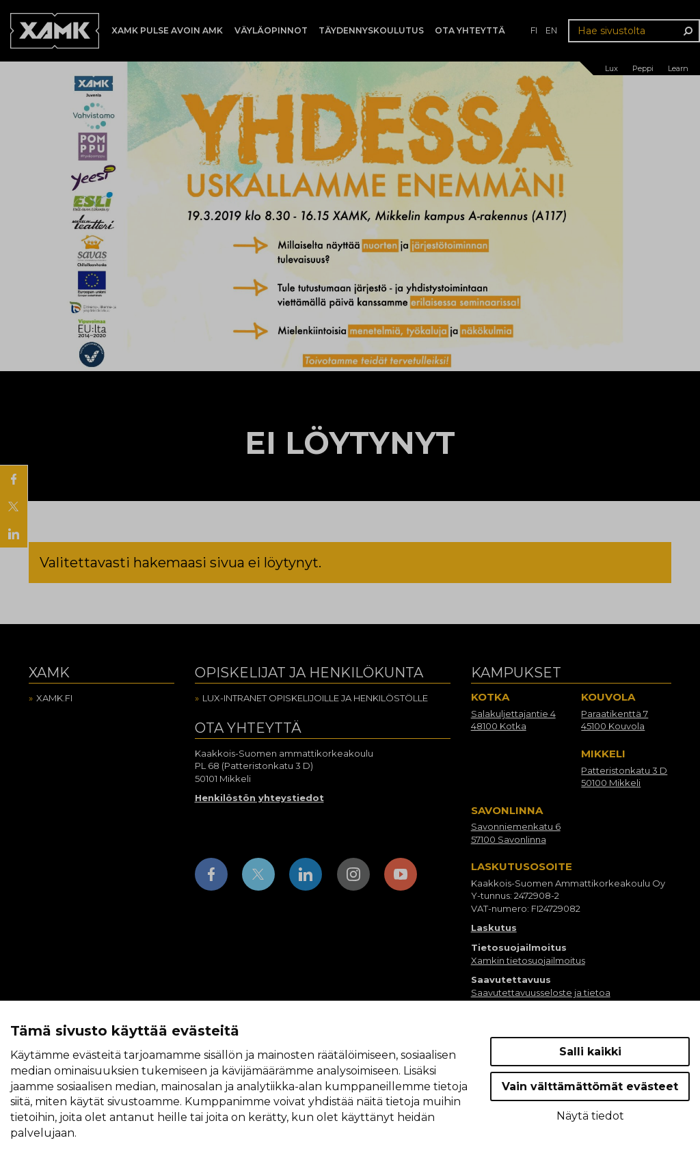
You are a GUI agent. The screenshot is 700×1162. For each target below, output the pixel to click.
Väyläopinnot (271, 30)
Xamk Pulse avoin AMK (167, 30)
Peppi (643, 68)
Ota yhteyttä (470, 30)
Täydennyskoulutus (371, 30)
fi (533, 30)
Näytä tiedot (590, 1115)
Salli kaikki (590, 1051)
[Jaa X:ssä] (13, 506)
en (551, 30)
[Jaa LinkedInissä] (13, 534)
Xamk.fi (54, 697)
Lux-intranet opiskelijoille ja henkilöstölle (315, 697)
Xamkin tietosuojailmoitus (528, 960)
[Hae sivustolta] (634, 30)
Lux (611, 68)
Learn (678, 68)
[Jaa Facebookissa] (13, 479)
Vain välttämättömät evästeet (590, 1086)
